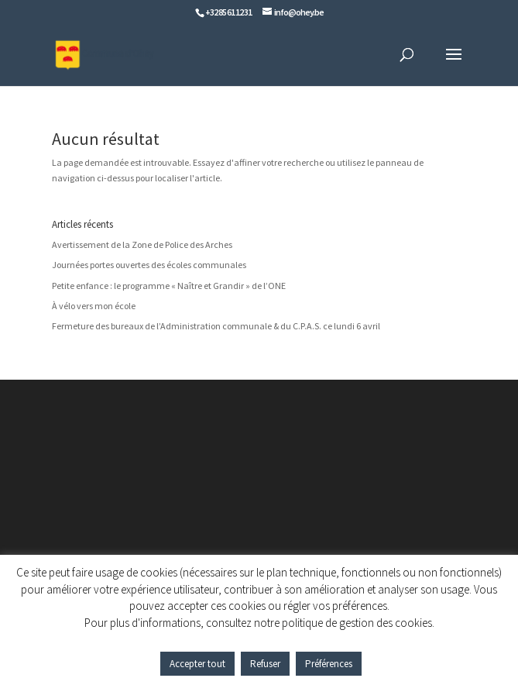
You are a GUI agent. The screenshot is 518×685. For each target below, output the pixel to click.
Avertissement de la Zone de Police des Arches (142, 244)
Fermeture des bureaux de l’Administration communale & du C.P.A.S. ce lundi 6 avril (216, 326)
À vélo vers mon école (94, 306)
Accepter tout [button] (197, 663)
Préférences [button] (328, 663)
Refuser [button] (265, 663)
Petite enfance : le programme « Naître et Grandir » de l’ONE (169, 285)
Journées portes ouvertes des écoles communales (149, 264)
